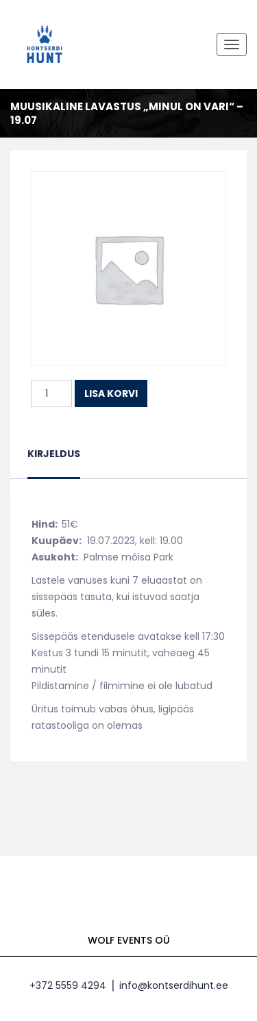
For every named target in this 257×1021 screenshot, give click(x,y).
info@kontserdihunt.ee (173, 985)
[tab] (53, 462)
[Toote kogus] (51, 393)
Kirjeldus (53, 454)
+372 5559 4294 (67, 985)
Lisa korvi (111, 393)
